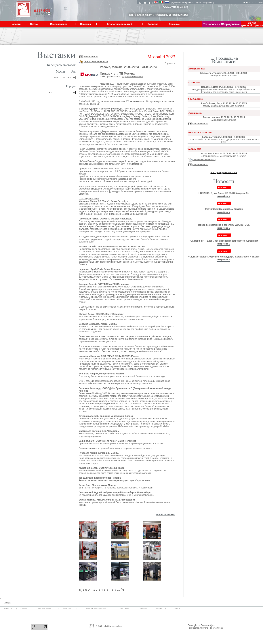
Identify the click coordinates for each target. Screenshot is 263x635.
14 (88, 589)
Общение (174, 24)
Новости (8, 608)
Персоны (67, 608)
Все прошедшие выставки (224, 172)
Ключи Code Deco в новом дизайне (224, 209)
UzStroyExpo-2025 (196, 68)
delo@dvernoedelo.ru (112, 626)
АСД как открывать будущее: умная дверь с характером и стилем (224, 256)
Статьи (23, 608)
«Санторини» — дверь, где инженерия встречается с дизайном (223, 241)
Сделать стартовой (204, 2)
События (143, 608)
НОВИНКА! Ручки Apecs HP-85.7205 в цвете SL (224, 193)
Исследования (45, 608)
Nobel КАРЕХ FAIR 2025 (200, 132)
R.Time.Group (216, 628)
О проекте (175, 608)
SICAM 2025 (194, 82)
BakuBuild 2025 (195, 99)
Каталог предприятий (96, 608)
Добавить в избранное (182, 2)
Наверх (7, 603)
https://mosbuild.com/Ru (132, 76)
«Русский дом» (195, 113)
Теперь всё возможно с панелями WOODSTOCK (224, 225)
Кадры (159, 608)
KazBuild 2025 (194, 149)
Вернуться (170, 63)
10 (118, 589)
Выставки (124, 608)
